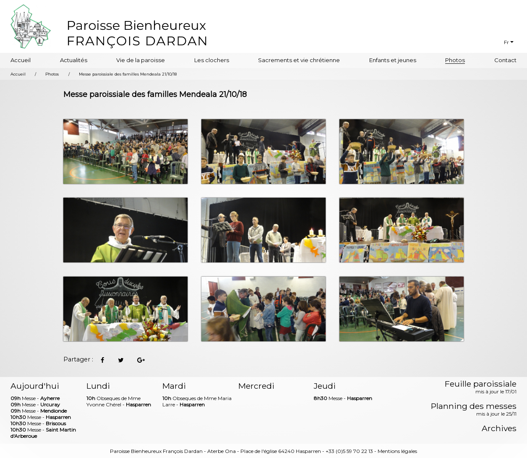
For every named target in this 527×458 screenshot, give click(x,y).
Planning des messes (474, 409)
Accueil (20, 60)
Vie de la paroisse (140, 60)
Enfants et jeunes (392, 60)
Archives (499, 428)
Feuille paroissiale (481, 387)
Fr (506, 42)
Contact (505, 60)
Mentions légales (397, 451)
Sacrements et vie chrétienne (299, 60)
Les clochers (211, 60)
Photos (455, 60)
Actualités (73, 60)
